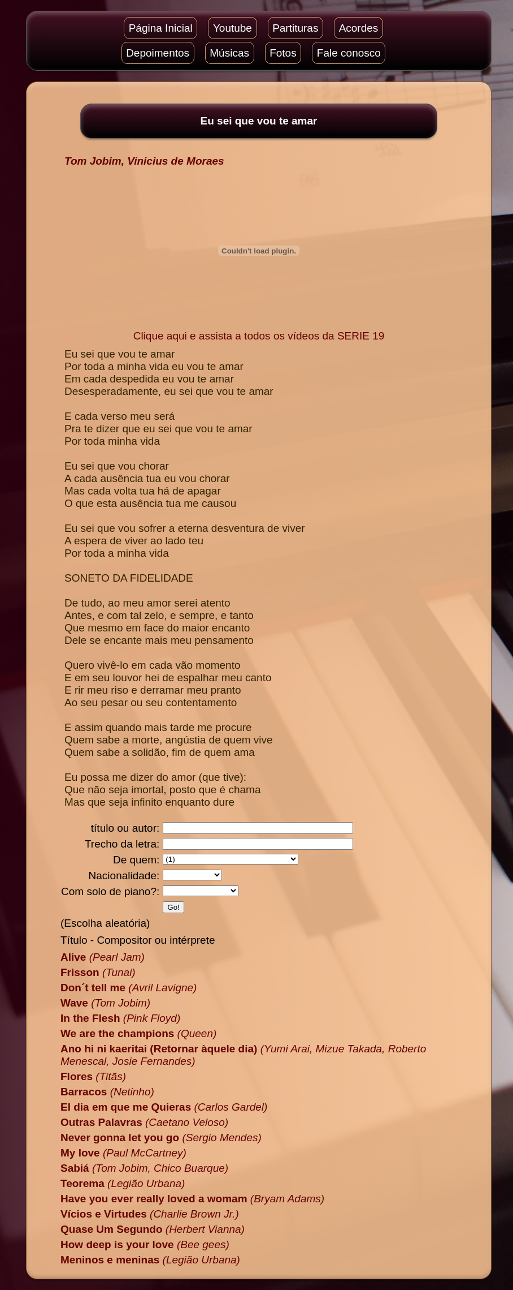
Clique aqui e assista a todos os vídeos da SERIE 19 (259, 336)
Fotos (283, 53)
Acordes (359, 28)
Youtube (232, 28)
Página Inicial (161, 28)
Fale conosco (349, 53)
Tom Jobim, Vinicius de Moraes (144, 161)
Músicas (229, 53)
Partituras (295, 28)
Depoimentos (157, 53)
